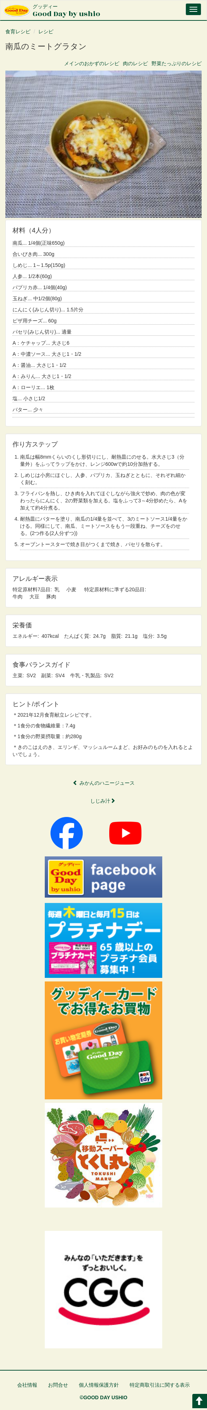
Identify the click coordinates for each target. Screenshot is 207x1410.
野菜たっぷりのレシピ (176, 63)
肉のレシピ (135, 63)
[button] (103, 144)
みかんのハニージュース (104, 783)
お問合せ (58, 1385)
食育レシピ (17, 31)
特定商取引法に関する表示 (160, 1385)
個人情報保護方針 (99, 1385)
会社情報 (27, 1385)
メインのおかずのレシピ (91, 63)
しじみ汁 (102, 801)
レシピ (45, 31)
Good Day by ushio (66, 11)
